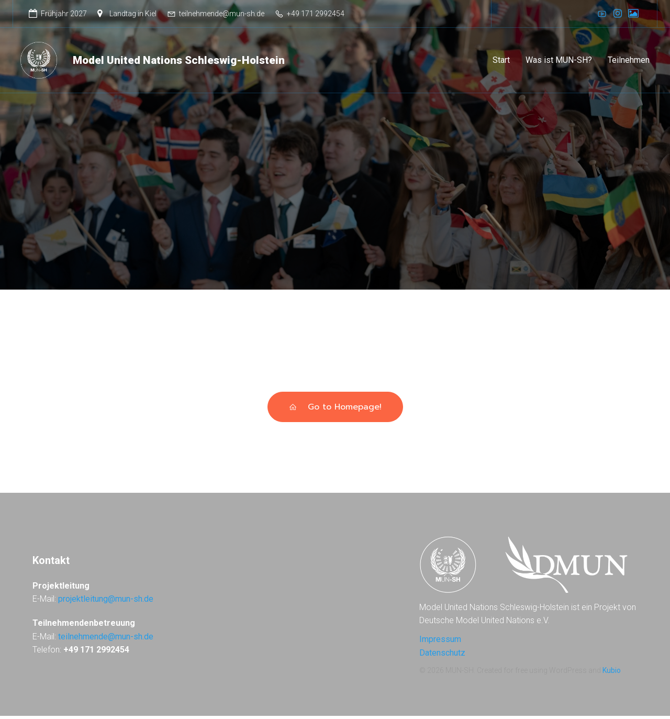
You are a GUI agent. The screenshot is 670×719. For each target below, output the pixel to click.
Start (501, 62)
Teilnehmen (629, 62)
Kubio (611, 673)
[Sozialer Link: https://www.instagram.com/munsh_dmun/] (618, 13)
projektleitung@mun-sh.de (105, 602)
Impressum (440, 642)
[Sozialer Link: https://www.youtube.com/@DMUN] (602, 13)
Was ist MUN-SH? (559, 62)
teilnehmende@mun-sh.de (105, 640)
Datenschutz (442, 656)
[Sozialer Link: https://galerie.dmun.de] (633, 13)
